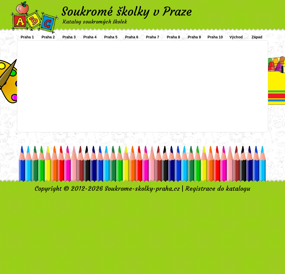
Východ (236, 37)
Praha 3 (69, 37)
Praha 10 (215, 37)
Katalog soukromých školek (95, 21)
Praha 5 (110, 37)
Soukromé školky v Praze (126, 11)
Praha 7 (152, 37)
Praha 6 (131, 37)
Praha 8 (173, 37)
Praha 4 (90, 37)
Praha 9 (194, 37)
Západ (257, 37)
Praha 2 (48, 37)
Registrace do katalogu (217, 189)
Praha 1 (27, 37)
